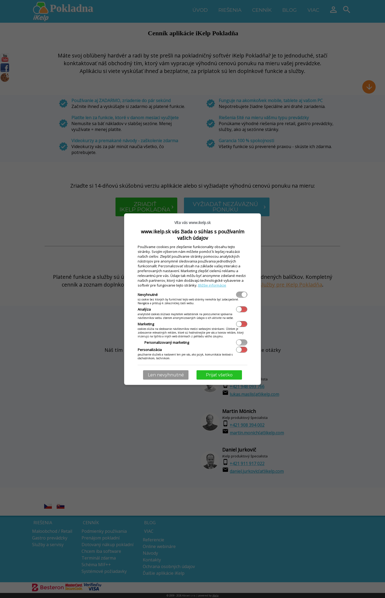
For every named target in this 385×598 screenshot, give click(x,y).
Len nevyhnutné (166, 374)
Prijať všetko (219, 374)
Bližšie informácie (212, 285)
